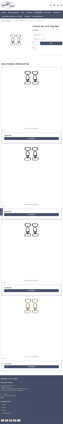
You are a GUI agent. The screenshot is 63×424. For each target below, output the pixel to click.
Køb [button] (51, 43)
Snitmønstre (56, 12)
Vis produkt (31, 138)
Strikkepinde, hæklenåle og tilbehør (12, 16)
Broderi (4, 12)
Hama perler (47, 12)
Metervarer (29, 12)
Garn (22, 12)
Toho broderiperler (37, 16)
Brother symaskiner (13, 12)
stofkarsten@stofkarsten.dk (9, 395)
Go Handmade (38, 12)
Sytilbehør (27, 16)
